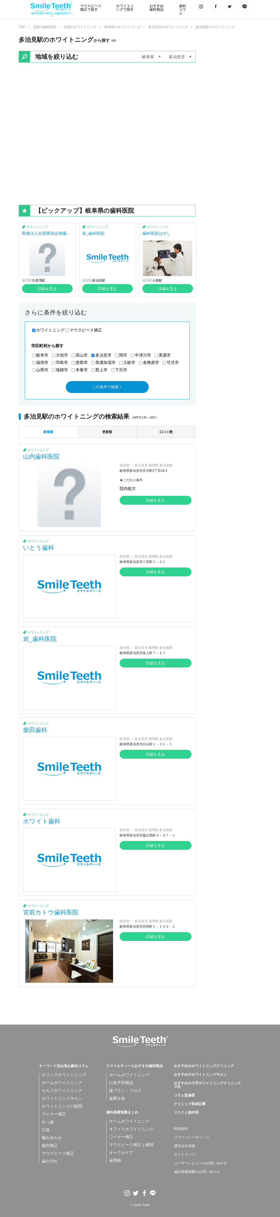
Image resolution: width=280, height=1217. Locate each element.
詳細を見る (47, 288)
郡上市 (101, 370)
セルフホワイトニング (62, 1090)
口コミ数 (166, 432)
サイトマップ (184, 1154)
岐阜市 (42, 355)
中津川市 (143, 355)
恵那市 (82, 362)
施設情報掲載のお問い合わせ (197, 1172)
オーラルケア (121, 1152)
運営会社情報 (184, 1146)
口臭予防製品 (121, 1083)
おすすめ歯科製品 (156, 7)
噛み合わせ (52, 1137)
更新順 (107, 432)
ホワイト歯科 (41, 821)
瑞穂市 (62, 370)
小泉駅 (157, 280)
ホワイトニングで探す (125, 7)
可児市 (173, 362)
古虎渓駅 (38, 280)
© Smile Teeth (140, 1205)
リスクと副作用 (186, 1112)
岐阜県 (125, 465)
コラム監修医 (184, 1095)
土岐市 (129, 362)
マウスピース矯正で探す (90, 7)
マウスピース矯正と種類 (131, 1145)
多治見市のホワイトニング (168, 27)
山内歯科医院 (41, 456)
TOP (22, 27)
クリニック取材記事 (190, 1104)
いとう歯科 (38, 547)
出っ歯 (48, 1122)
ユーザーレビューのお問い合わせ (200, 1163)
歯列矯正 (50, 1145)
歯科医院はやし (156, 233)
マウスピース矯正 (86, 330)
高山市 (82, 355)
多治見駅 (98, 280)
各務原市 (151, 362)
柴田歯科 (35, 730)
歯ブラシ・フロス (125, 1090)
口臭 (46, 1130)
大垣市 (62, 355)
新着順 (48, 432)
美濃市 (165, 355)
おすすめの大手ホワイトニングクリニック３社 (207, 1085)
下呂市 (121, 370)
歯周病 (115, 1160)
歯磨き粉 (117, 1098)
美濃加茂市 (105, 362)
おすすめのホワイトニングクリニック (204, 1066)
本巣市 (82, 370)
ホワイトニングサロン (62, 1098)
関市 (123, 355)
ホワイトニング (37, 227)
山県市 (42, 370)
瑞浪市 (42, 362)
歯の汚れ (50, 1161)
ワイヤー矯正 (54, 1114)
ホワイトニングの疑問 (62, 1106)
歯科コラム (182, 9)
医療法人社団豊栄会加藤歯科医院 (46, 235)
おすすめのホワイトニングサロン (200, 1074)
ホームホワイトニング (62, 1083)
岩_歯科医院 (93, 233)
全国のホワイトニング (80, 27)
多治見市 (103, 355)
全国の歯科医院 (44, 27)
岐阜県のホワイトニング (122, 27)
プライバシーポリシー (191, 1137)
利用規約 (181, 1129)
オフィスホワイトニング (64, 1075)
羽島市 (62, 362)
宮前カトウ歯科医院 (50, 912)
